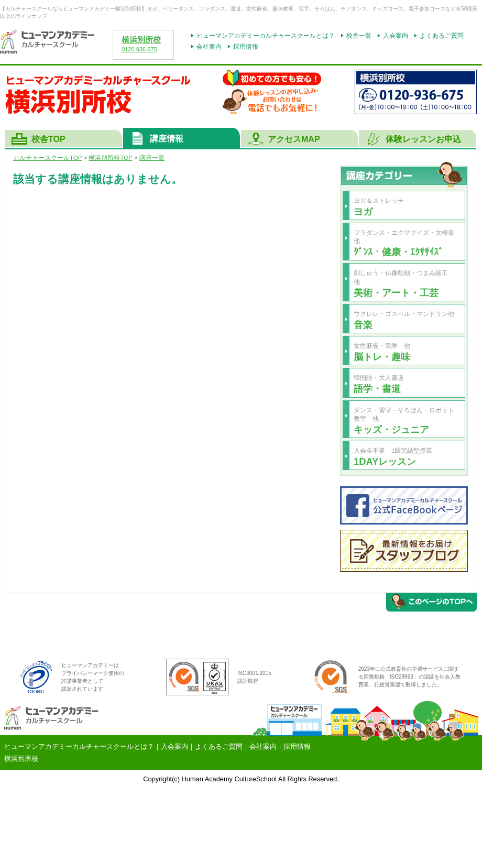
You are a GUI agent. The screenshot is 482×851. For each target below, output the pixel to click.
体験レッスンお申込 (423, 139)
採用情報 (245, 46)
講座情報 (166, 138)
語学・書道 (377, 388)
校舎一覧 (358, 35)
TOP (110, 158)
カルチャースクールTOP (47, 158)
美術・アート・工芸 (396, 292)
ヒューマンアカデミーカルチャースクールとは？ (265, 35)
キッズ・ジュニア (391, 429)
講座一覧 (152, 158)
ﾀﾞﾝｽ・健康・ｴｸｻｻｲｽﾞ (398, 251)
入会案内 (395, 35)
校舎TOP (48, 139)
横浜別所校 (141, 40)
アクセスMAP (294, 139)
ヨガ (363, 211)
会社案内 (209, 46)
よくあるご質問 (442, 35)
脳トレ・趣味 (382, 356)
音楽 (363, 324)
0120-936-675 (139, 49)
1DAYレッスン (385, 461)
